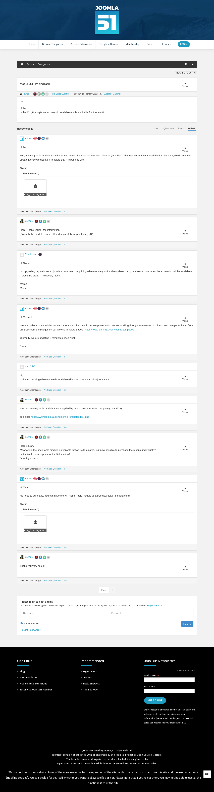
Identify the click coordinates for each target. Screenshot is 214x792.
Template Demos (108, 44)
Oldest (191, 128)
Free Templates (28, 677)
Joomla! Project (124, 754)
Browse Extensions (81, 44)
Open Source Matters (149, 754)
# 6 (65, 427)
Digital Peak (90, 671)
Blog (22, 671)
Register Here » (154, 605)
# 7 (65, 469)
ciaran (28, 138)
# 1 (65, 211)
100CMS (87, 677)
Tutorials (166, 44)
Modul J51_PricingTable (35, 84)
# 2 (65, 244)
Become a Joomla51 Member (36, 689)
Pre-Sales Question (61, 94)
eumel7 (27, 94)
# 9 (65, 580)
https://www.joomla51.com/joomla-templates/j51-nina (60, 416)
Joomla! (75, 759)
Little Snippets (91, 683)
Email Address (152, 675)
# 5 (65, 390)
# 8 (65, 547)
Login (183, 44)
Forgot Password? (31, 629)
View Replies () (186, 73)
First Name (149, 686)
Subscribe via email (110, 94)
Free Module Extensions (33, 683)
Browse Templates (52, 44)
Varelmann (31, 254)
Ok (207, 774)
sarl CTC (30, 366)
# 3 (65, 298)
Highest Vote (168, 128)
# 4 (65, 357)
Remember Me (31, 623)
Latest (181, 128)
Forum (150, 44)
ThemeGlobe (90, 689)
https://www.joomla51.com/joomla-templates (109, 329)
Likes (155, 128)
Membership (132, 44)
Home (31, 44)
